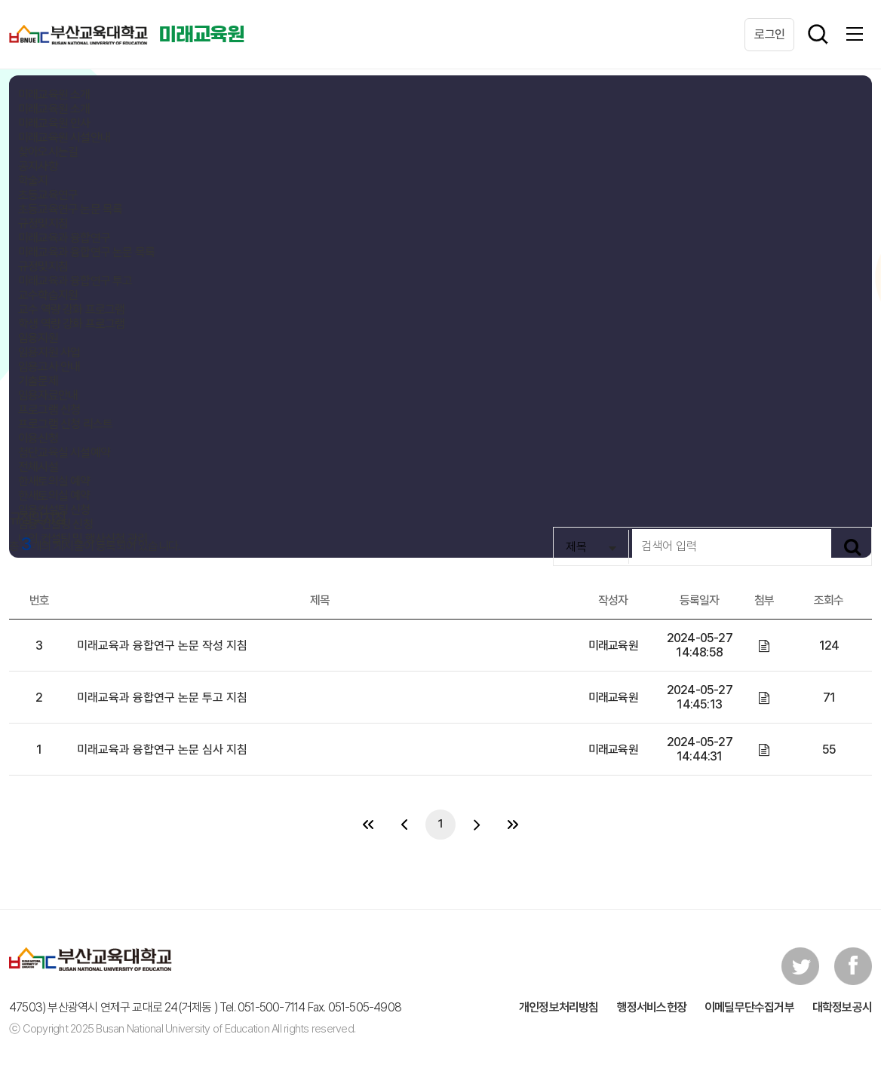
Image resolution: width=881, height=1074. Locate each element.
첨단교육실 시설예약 (64, 452)
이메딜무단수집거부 (749, 1007)
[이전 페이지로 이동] (368, 824)
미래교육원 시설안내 (64, 137)
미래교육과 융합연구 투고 (75, 281)
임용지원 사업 (49, 352)
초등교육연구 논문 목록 (70, 209)
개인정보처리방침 (559, 1007)
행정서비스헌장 (651, 1007)
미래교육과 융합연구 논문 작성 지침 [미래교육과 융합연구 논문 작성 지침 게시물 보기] (162, 645)
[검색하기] (852, 546)
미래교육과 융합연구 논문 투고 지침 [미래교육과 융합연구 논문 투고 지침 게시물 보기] (162, 697)
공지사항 (38, 166)
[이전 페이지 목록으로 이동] (404, 824)
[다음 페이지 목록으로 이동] (477, 824)
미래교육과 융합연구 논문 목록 (86, 252)
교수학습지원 (48, 295)
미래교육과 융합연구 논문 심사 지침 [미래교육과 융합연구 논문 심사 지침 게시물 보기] (162, 749)
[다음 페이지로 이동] (513, 824)
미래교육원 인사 (54, 123)
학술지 (33, 180)
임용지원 (38, 338)
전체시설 (38, 467)
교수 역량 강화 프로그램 (71, 309)
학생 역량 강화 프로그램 (71, 324)
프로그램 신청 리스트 (65, 424)
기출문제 (38, 381)
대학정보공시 (842, 1007)
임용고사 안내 (49, 367)
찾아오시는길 (48, 152)
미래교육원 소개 (54, 94)
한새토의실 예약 (54, 481)
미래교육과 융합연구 (64, 238)
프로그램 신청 (49, 409)
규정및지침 (43, 223)
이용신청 (38, 438)
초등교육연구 (48, 195)
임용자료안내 (48, 395)
